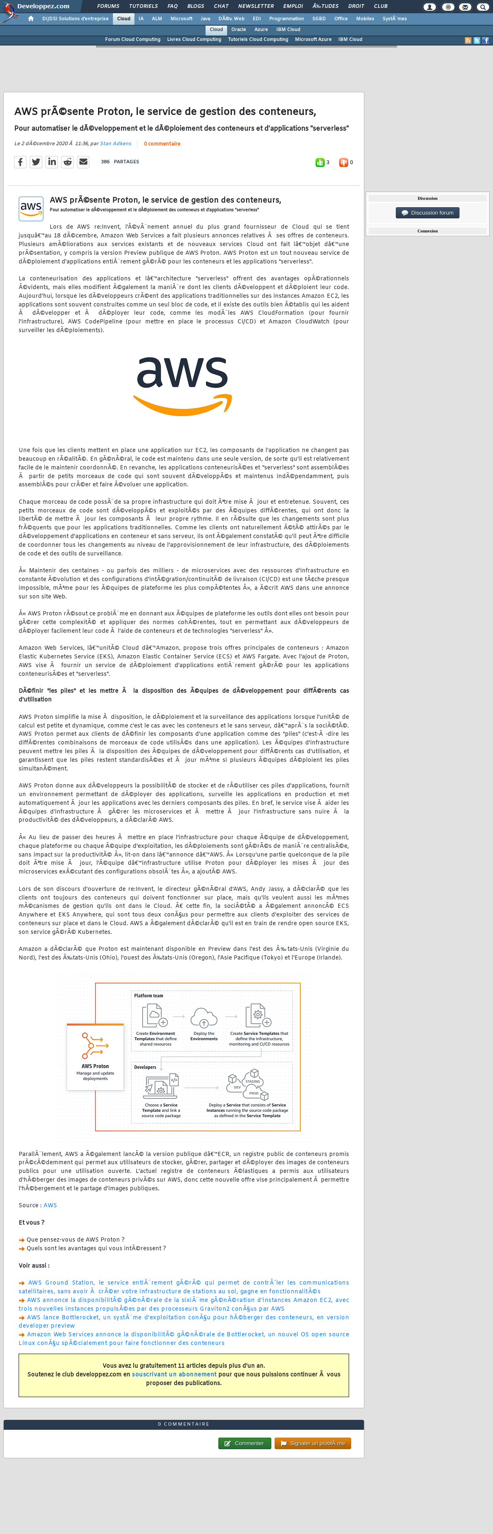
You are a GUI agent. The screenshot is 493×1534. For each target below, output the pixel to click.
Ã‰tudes (325, 6)
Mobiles (365, 19)
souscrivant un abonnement (174, 1375)
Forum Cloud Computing (132, 40)
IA (141, 19)
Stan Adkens (115, 144)
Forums (108, 6)
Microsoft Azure (313, 40)
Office (341, 19)
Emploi (293, 6)
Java (205, 19)
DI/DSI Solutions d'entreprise (75, 19)
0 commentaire (162, 144)
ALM (157, 19)
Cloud (123, 19)
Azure (261, 30)
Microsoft (181, 19)
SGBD (319, 19)
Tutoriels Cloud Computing (258, 40)
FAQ (172, 6)
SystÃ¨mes (395, 19)
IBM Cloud (288, 30)
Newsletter (255, 6)
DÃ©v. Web (231, 19)
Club (380, 6)
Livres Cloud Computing (194, 40)
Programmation (286, 19)
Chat (221, 6)
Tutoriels (143, 6)
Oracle (238, 30)
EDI (257, 19)
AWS (50, 1206)
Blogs (196, 6)
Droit (356, 6)
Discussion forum (428, 213)
